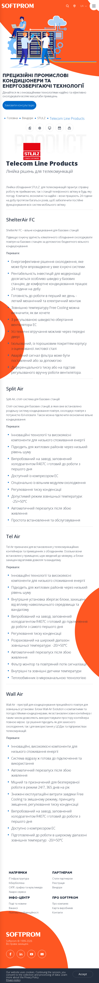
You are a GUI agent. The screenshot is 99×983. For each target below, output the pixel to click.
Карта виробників (62, 908)
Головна (12, 118)
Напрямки (18, 873)
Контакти (57, 912)
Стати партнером (62, 878)
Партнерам (62, 873)
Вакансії (13, 908)
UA (81, 6)
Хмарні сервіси (17, 891)
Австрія (75, 6)
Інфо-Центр (19, 898)
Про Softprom (65, 898)
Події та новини (17, 903)
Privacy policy (13, 980)
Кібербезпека (16, 883)
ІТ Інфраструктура (19, 878)
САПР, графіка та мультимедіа (25, 887)
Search (67, 6)
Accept (83, 974)
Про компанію (60, 903)
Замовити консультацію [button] (19, 105)
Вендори (27, 118)
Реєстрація (58, 883)
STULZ (41, 118)
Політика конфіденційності (24, 912)
